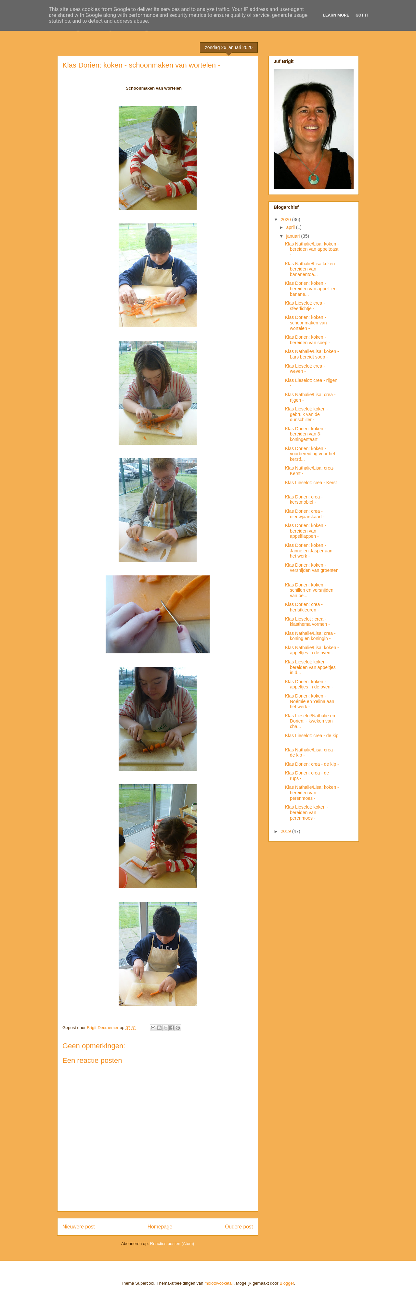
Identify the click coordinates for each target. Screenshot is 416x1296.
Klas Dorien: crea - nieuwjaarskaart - (305, 514)
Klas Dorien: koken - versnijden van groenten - (311, 570)
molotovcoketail (219, 1283)
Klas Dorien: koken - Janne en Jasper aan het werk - (308, 551)
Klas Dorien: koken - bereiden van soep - (307, 339)
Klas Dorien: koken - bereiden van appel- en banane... (310, 289)
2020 (286, 219)
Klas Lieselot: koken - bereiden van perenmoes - (306, 812)
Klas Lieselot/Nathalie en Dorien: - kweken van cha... (310, 721)
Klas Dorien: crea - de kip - (312, 764)
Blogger (287, 1283)
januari (293, 236)
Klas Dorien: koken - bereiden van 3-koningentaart (305, 434)
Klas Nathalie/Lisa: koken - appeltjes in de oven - (312, 650)
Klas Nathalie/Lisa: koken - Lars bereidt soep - (312, 354)
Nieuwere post (78, 1226)
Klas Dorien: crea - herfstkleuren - (304, 607)
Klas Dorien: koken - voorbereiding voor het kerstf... (310, 454)
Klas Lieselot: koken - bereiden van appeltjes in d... (310, 667)
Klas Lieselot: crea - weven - (305, 368)
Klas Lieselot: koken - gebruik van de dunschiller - (306, 414)
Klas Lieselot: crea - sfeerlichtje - (305, 305)
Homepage (160, 1226)
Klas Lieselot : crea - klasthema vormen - (307, 621)
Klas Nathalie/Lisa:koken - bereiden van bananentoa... (311, 269)
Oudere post (239, 1226)
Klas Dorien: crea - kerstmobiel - (304, 499)
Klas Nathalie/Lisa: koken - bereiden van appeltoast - (312, 249)
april (291, 227)
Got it (362, 15)
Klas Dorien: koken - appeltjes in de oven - (309, 684)
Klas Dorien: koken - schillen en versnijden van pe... (309, 590)
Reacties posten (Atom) (172, 1243)
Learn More (336, 15)
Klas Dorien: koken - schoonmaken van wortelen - (306, 323)
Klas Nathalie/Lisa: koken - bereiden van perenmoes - (312, 793)
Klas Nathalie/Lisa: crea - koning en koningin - (310, 636)
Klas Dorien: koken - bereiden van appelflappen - (305, 531)
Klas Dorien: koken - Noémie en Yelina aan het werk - (309, 701)
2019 (286, 831)
